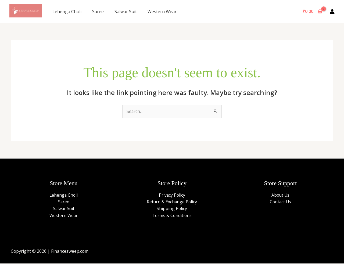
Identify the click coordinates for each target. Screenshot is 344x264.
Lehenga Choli (66, 11)
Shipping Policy (172, 209)
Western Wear (162, 11)
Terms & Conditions (172, 216)
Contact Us (280, 202)
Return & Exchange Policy (172, 202)
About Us (280, 195)
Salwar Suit (125, 11)
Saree (98, 11)
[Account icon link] (332, 11)
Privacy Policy (172, 195)
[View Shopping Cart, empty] (312, 11)
